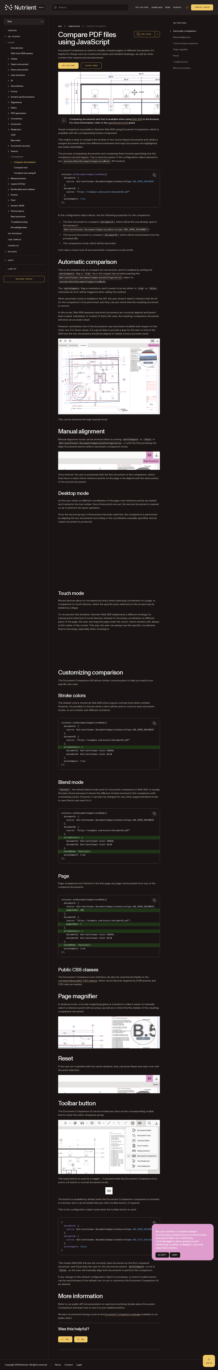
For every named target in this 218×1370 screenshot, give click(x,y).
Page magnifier (180, 49)
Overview (12, 30)
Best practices (18, 216)
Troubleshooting (19, 222)
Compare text (21, 167)
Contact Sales (202, 7)
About (58, 1364)
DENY (175, 1255)
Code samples (14, 239)
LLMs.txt (12, 269)
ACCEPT (162, 1255)
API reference (15, 233)
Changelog (13, 246)
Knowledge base (19, 227)
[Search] (90, 7)
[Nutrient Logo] (25, 7)
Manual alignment (182, 37)
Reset (176, 55)
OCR (13, 135)
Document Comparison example (122, 1314)
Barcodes (15, 140)
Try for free (68, 65)
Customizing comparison (185, 43)
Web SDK (137, 119)
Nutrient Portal (24, 279)
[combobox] (157, 34)
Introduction (17, 48)
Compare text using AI (25, 173)
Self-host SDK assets (22, 53)
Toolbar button (180, 61)
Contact (68, 1364)
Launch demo (91, 65)
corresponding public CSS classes (77, 980)
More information (182, 68)
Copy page (144, 34)
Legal (79, 1364)
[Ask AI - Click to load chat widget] (209, 1361)
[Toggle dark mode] (187, 7)
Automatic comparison (184, 31)
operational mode (118, 122)
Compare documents (25, 162)
